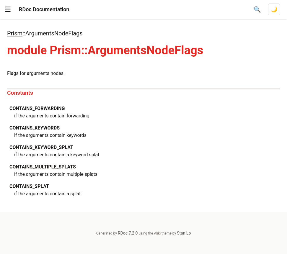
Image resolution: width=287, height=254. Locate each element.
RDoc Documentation (44, 9)
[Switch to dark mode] (274, 9)
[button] (8, 9)
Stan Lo (184, 233)
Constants (20, 92)
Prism (14, 33)
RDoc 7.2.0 (128, 233)
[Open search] (257, 9)
